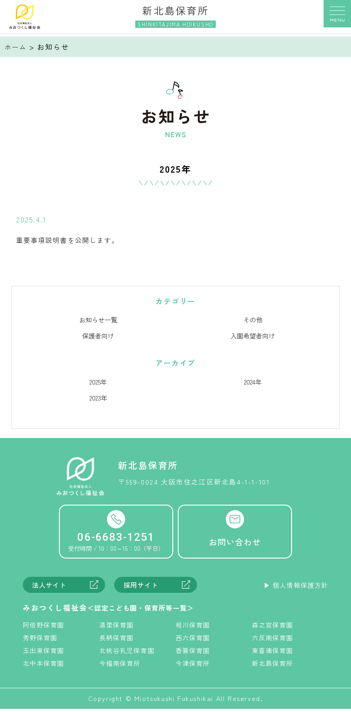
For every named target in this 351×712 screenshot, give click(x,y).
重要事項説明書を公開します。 (72, 241)
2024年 (253, 383)
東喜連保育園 (273, 653)
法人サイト (51, 587)
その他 (252, 321)
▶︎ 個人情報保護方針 (294, 587)
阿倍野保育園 (44, 627)
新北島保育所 (273, 665)
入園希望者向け (252, 337)
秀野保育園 (40, 640)
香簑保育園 (193, 653)
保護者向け (98, 337)
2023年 (98, 399)
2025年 (98, 383)
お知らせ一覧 (98, 321)
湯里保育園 (117, 627)
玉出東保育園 (44, 653)
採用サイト (142, 587)
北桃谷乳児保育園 (127, 653)
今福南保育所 (120, 665)
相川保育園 (193, 627)
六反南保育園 (273, 640)
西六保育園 (193, 640)
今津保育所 (193, 665)
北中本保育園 (44, 665)
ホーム (17, 46)
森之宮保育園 (273, 627)
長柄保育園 (117, 640)
